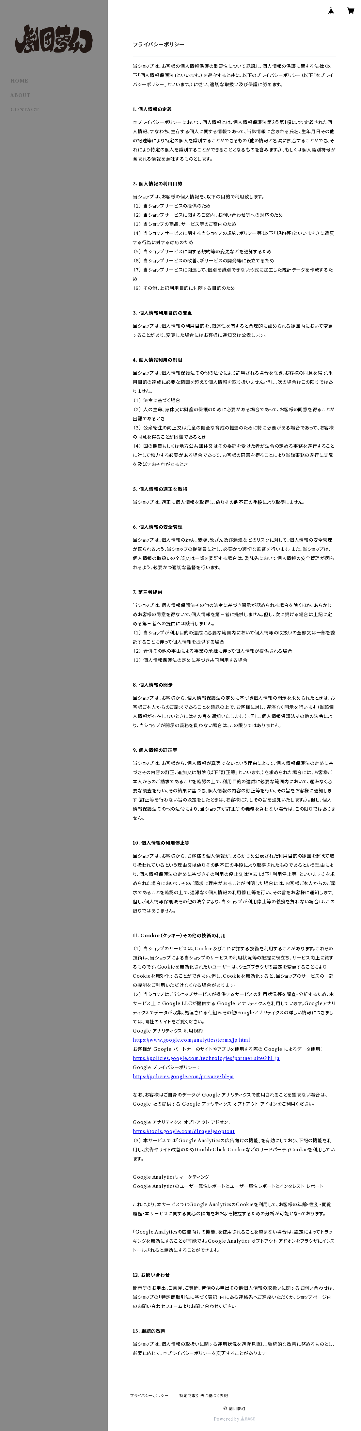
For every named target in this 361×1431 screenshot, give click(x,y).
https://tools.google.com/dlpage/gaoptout (184, 1131)
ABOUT (20, 95)
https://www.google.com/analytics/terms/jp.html (191, 1040)
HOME (19, 81)
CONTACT (24, 110)
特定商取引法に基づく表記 (203, 1395)
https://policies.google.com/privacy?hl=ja (183, 1077)
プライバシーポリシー (149, 1395)
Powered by (234, 1419)
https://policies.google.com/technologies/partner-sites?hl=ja (206, 1058)
